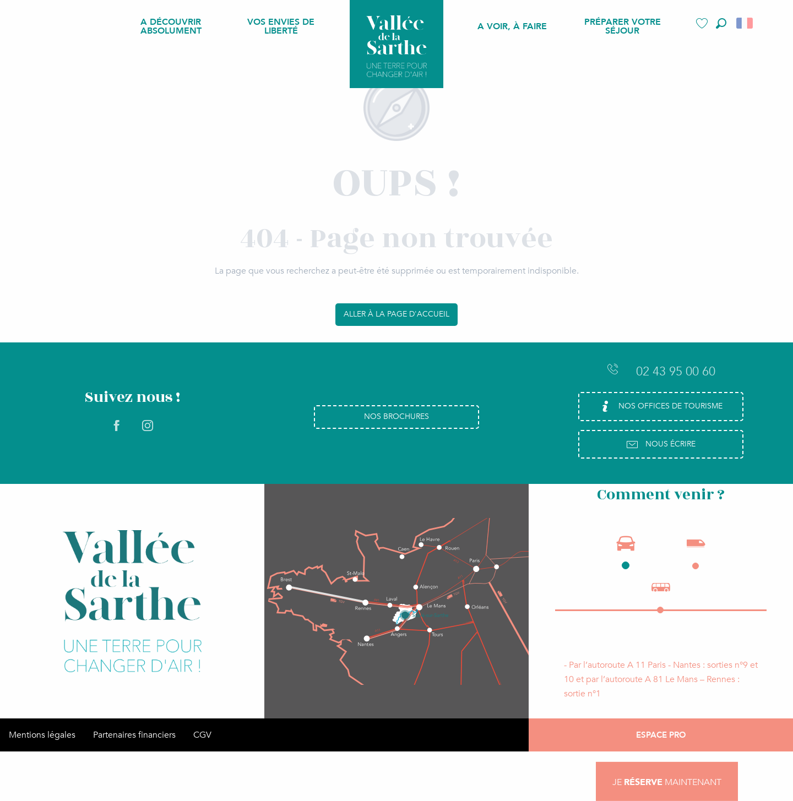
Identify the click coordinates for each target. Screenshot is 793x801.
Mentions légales (42, 735)
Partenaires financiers (134, 735)
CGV (202, 735)
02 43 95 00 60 (660, 371)
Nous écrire (661, 444)
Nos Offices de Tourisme (661, 406)
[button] (721, 23)
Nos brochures (396, 416)
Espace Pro (661, 734)
